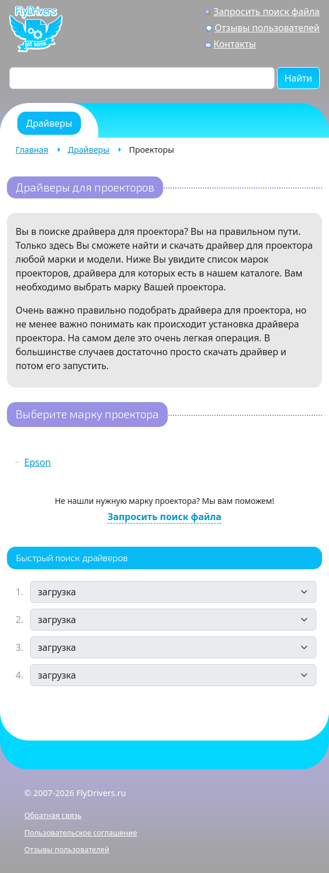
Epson (37, 462)
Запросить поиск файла (266, 11)
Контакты (234, 44)
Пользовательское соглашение (80, 832)
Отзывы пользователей (267, 27)
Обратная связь (53, 815)
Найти (298, 78)
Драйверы (88, 149)
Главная (32, 149)
